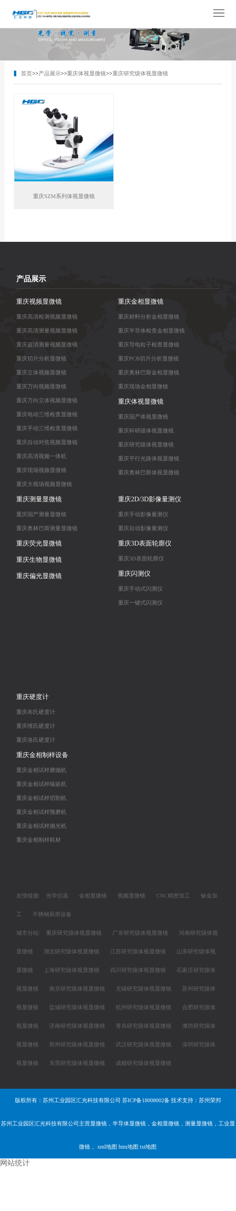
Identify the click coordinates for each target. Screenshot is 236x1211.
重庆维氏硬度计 (35, 726)
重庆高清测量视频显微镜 (47, 330)
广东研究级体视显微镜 (140, 933)
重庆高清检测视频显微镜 (47, 316)
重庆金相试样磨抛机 (41, 770)
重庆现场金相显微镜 (143, 386)
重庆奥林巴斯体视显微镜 (148, 472)
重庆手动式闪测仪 (140, 589)
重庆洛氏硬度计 (35, 740)
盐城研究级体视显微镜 (77, 1007)
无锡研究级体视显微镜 (143, 988)
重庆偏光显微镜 (39, 575)
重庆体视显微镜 (86, 73)
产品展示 (50, 73)
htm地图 (128, 1147)
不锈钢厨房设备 (52, 914)
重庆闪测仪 (134, 573)
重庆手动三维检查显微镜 (47, 428)
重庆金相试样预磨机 (41, 812)
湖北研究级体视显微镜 (71, 951)
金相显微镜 (93, 895)
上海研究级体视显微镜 (71, 970)
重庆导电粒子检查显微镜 (148, 344)
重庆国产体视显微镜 (143, 416)
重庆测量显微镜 (39, 499)
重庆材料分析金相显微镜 (148, 316)
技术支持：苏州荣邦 (196, 1100)
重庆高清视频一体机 (41, 456)
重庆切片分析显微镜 (41, 358)
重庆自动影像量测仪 (143, 528)
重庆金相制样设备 (42, 755)
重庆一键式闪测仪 (140, 602)
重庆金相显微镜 (141, 301)
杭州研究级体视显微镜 (143, 1007)
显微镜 (98, 1123)
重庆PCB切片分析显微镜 (148, 358)
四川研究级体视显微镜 (138, 970)
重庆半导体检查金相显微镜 (151, 330)
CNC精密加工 (173, 895)
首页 (26, 73)
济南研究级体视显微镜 (77, 1026)
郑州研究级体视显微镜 (77, 1044)
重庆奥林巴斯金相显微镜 (148, 372)
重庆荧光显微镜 (39, 543)
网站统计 (15, 1163)
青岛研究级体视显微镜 (143, 1026)
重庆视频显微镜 (39, 301)
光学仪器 (57, 895)
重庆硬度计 (32, 696)
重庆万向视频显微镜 (41, 386)
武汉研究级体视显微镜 (143, 1044)
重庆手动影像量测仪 (143, 514)
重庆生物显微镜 (39, 559)
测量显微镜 (199, 1123)
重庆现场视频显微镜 (41, 470)
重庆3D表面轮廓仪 (144, 543)
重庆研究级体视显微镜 (140, 73)
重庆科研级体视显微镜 (146, 430)
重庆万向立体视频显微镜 (47, 400)
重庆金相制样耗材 (38, 840)
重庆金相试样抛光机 (41, 826)
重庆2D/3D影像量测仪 (149, 499)
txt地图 (148, 1147)
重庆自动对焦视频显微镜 (47, 442)
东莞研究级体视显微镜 (77, 1063)
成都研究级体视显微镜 (143, 1063)
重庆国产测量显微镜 (41, 514)
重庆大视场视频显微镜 (44, 484)
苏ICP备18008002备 (146, 1100)
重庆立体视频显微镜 (41, 372)
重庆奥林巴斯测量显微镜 (47, 528)
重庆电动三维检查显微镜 (47, 414)
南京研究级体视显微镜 (77, 988)
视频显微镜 (131, 895)
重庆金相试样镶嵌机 (41, 784)
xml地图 (107, 1147)
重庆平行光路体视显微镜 (148, 458)
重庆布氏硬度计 (35, 712)
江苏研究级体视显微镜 (138, 951)
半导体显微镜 (129, 1123)
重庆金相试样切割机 (41, 798)
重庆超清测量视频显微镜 (47, 344)
